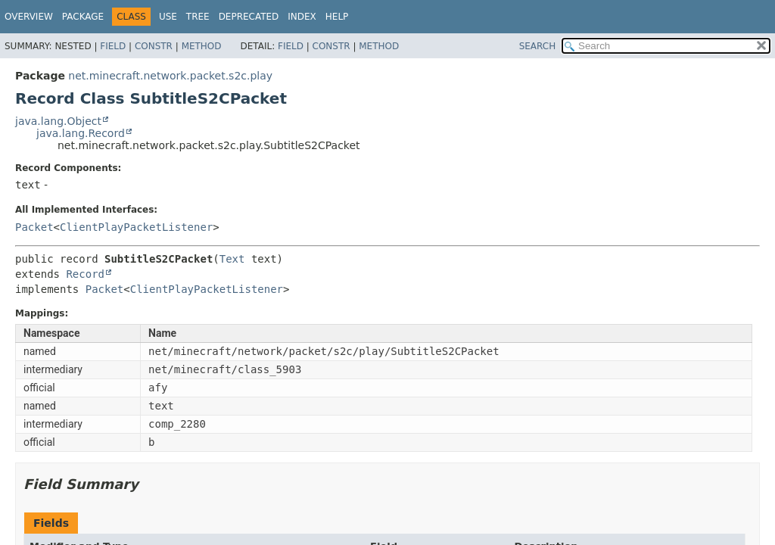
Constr (154, 46)
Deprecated (249, 16)
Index (302, 16)
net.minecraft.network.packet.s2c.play (170, 76)
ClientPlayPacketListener (136, 227)
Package (83, 16)
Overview (29, 16)
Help (337, 16)
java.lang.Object (58, 121)
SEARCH (537, 46)
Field (113, 46)
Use (168, 16)
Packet (34, 227)
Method (202, 46)
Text (232, 259)
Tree (198, 16)
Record (85, 274)
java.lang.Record (80, 133)
